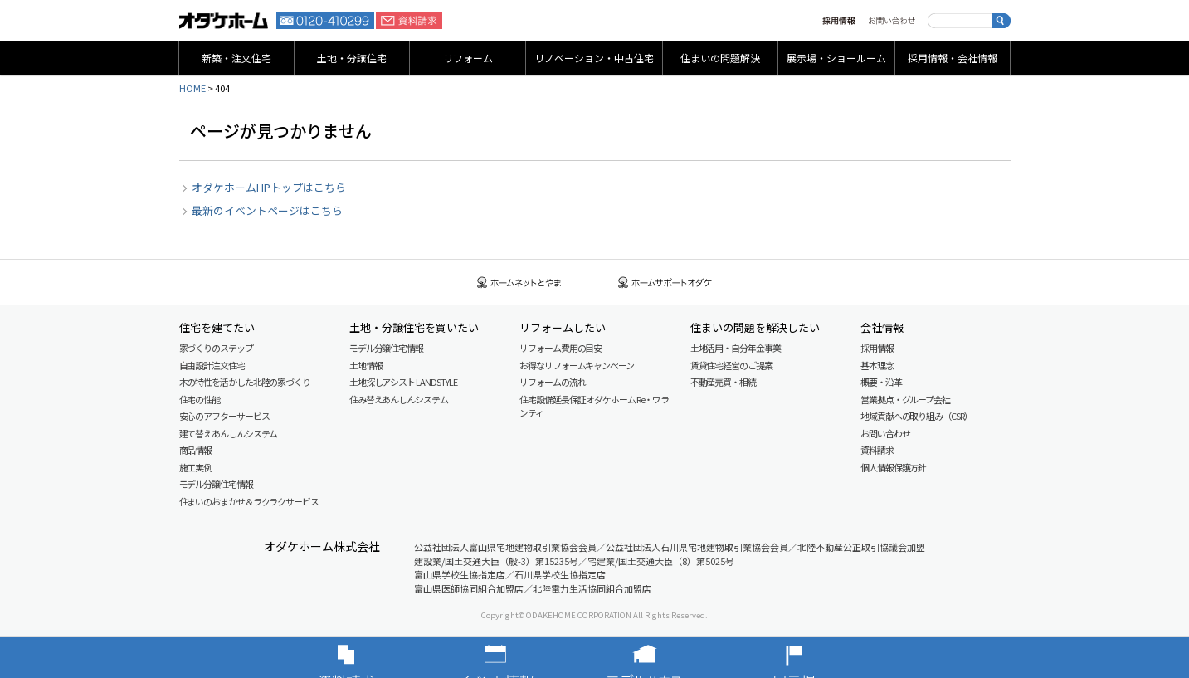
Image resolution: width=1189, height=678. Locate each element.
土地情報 (366, 365)
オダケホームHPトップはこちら (269, 187)
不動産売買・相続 (723, 381)
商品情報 (195, 449)
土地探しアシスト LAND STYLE (403, 381)
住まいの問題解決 (720, 58)
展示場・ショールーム (836, 58)
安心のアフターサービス (224, 415)
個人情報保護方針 (893, 467)
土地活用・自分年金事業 (735, 347)
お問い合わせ (891, 21)
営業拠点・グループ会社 (905, 399)
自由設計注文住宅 (212, 365)
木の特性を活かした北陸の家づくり (244, 381)
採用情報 (838, 21)
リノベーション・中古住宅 (594, 58)
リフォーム (468, 58)
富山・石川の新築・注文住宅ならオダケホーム (224, 20)
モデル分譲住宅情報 (216, 483)
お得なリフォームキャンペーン (576, 365)
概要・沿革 (881, 381)
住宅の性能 (200, 399)
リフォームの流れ (552, 381)
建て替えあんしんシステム (228, 433)
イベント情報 (520, 657)
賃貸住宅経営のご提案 (731, 365)
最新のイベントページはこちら (267, 210)
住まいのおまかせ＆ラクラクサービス (249, 501)
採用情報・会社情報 (952, 58)
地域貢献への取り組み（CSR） (916, 415)
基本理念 (877, 365)
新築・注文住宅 (236, 58)
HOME (192, 88)
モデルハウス (669, 657)
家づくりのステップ (216, 347)
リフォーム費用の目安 (560, 347)
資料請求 (409, 20)
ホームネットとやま (519, 282)
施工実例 (195, 467)
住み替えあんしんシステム (398, 399)
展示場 (819, 657)
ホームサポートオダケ (665, 282)
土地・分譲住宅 (352, 58)
